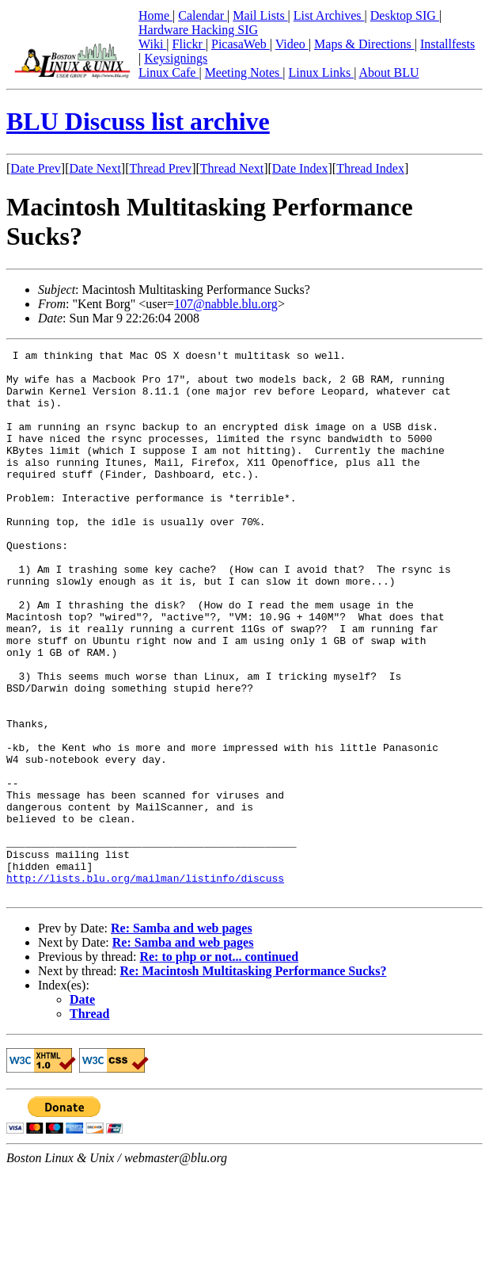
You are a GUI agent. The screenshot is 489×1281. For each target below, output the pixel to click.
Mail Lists (260, 15)
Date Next (95, 168)
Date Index (300, 168)
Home (155, 15)
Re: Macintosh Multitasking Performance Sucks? (253, 1080)
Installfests (447, 44)
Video (292, 44)
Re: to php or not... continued (218, 1066)
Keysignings (175, 58)
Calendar (202, 15)
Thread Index (370, 168)
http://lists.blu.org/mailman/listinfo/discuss (145, 985)
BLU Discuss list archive (138, 121)
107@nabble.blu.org (226, 304)
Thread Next (231, 168)
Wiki (152, 44)
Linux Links (321, 72)
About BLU (388, 72)
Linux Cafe (168, 72)
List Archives (329, 15)
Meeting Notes (244, 72)
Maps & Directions (364, 44)
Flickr (189, 44)
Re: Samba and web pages (181, 1037)
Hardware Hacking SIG (198, 29)
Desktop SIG (404, 15)
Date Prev (35, 168)
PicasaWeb (240, 44)
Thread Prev (160, 168)
